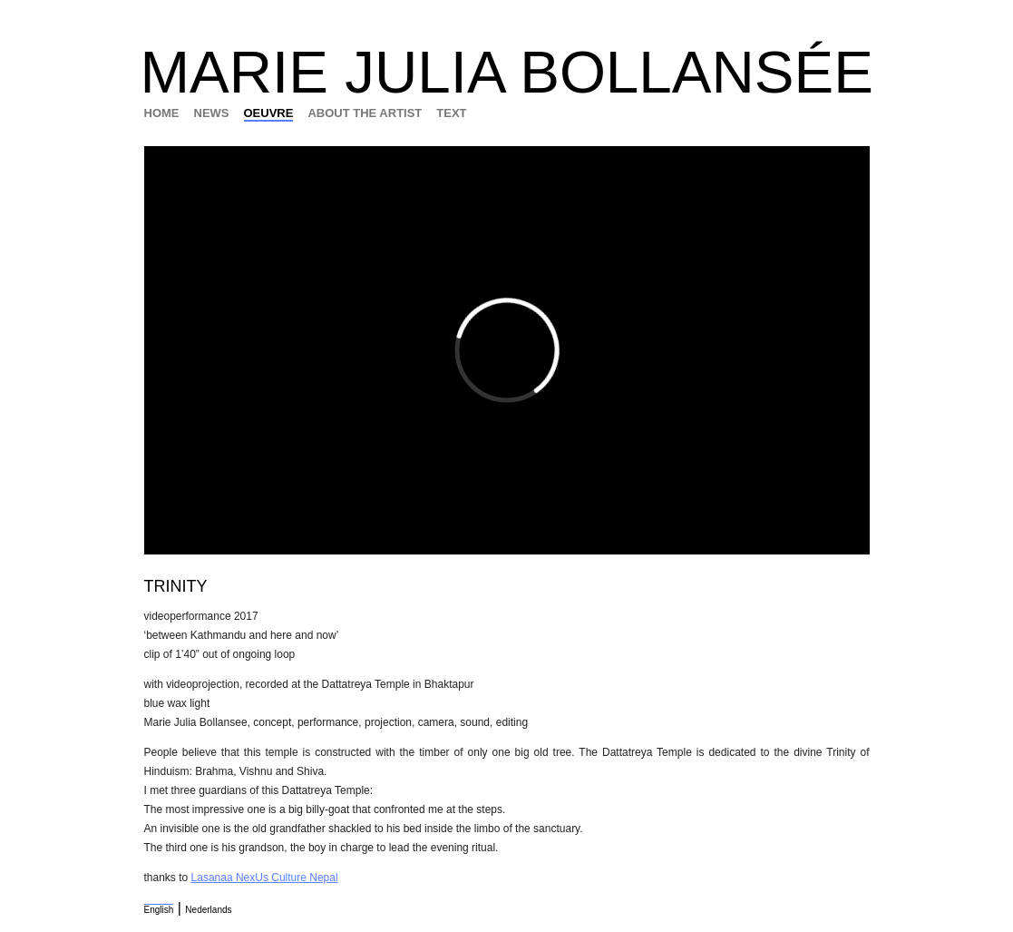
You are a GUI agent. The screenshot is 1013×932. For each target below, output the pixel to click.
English (159, 910)
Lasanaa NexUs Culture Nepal (264, 877)
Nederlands (208, 910)
